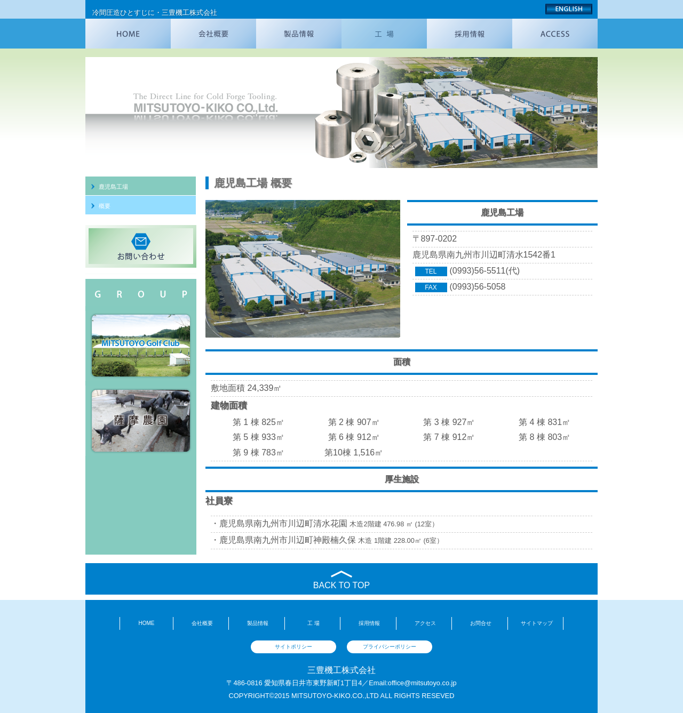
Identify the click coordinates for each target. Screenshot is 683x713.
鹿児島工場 (113, 186)
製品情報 (257, 623)
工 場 (313, 623)
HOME (146, 623)
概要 (104, 206)
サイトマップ (537, 623)
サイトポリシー (293, 647)
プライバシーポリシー (389, 647)
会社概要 (202, 623)
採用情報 (369, 623)
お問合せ (480, 623)
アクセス (425, 623)
